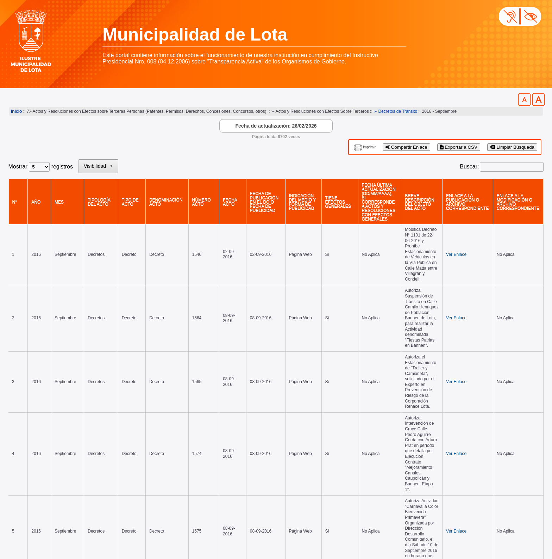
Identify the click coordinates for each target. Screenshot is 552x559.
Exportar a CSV (458, 147)
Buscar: (469, 167)
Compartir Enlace (406, 147)
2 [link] (469, 452)
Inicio (16, 111)
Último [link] (532, 452)
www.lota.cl (22, 537)
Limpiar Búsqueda (512, 147)
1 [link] (456, 452)
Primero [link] (408, 452)
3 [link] (483, 452)
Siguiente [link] (505, 452)
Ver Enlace (449, 238)
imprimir (369, 147)
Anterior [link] (436, 452)
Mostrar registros (40, 167)
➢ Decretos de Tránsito (395, 111)
